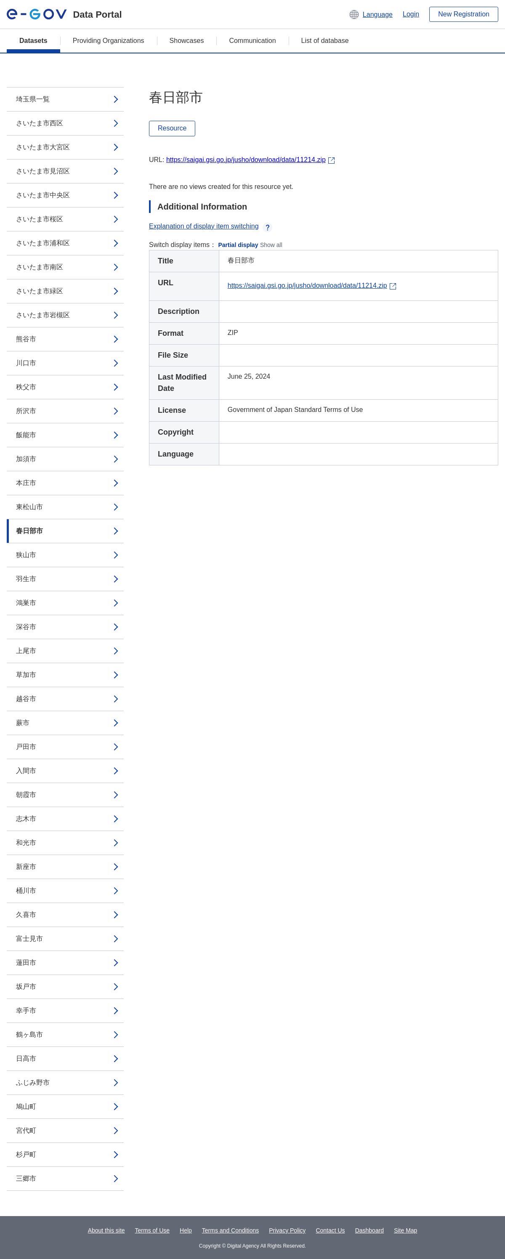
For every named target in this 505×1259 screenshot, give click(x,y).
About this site (106, 1230)
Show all (271, 245)
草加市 (26, 674)
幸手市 (26, 1010)
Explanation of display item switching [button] (210, 226)
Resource (172, 128)
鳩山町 (26, 1106)
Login (411, 14)
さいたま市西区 (39, 123)
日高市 (26, 1058)
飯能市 (26, 434)
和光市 (26, 842)
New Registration (463, 14)
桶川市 (26, 890)
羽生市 (26, 578)
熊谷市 (26, 339)
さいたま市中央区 (43, 195)
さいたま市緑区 (39, 291)
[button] (370, 14)
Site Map (405, 1230)
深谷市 (26, 626)
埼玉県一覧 (33, 99)
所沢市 (26, 410)
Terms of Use (152, 1230)
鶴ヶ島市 (29, 1034)
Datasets (33, 40)
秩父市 (26, 386)
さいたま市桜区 (39, 219)
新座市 (26, 866)
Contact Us (330, 1230)
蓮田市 (26, 962)
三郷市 (26, 1178)
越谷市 (26, 698)
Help (186, 1230)
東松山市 (29, 506)
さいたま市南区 (39, 267)
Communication (252, 40)
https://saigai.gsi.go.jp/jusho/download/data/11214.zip (246, 159)
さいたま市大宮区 (43, 147)
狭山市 (26, 554)
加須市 (26, 458)
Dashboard (369, 1230)
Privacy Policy (287, 1230)
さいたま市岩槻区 (43, 315)
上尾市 (26, 650)
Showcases (187, 40)
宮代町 (26, 1130)
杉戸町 (26, 1154)
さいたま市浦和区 (43, 243)
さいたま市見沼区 (43, 171)
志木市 (26, 818)
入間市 (26, 770)
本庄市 (26, 482)
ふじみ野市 (33, 1082)
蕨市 (22, 722)
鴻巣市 (26, 602)
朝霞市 (26, 794)
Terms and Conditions (230, 1230)
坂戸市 (26, 986)
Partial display (238, 245)
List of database (325, 40)
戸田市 (26, 746)
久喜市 (26, 914)
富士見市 (29, 938)
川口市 (26, 363)
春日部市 (29, 530)
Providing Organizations (108, 40)
